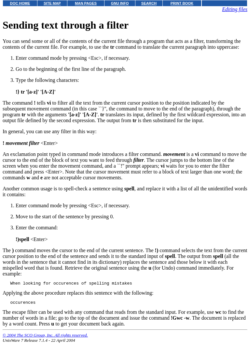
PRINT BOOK (182, 3)
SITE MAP (52, 3)
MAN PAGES (86, 3)
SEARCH (149, 3)
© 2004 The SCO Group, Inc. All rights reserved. (45, 337)
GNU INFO (120, 3)
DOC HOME (20, 3)
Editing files (234, 9)
